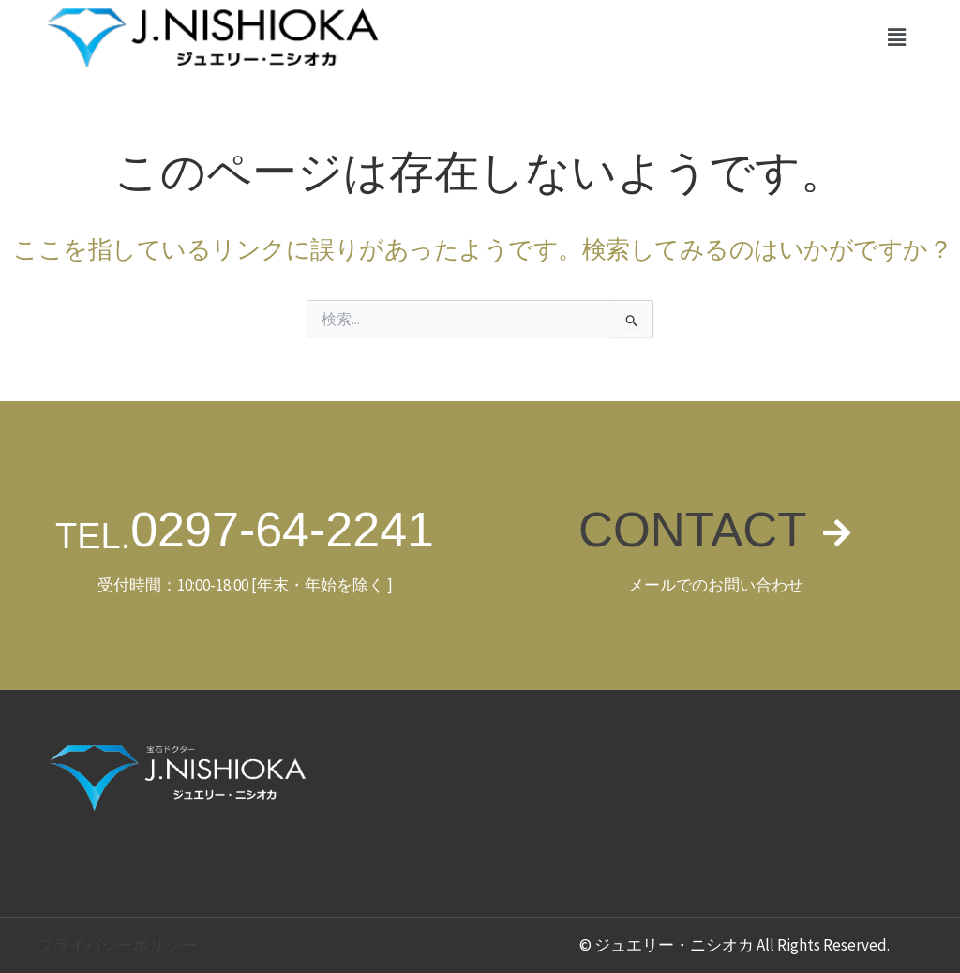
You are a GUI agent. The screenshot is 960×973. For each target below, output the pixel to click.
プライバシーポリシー (117, 945)
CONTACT (692, 529)
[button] (897, 37)
